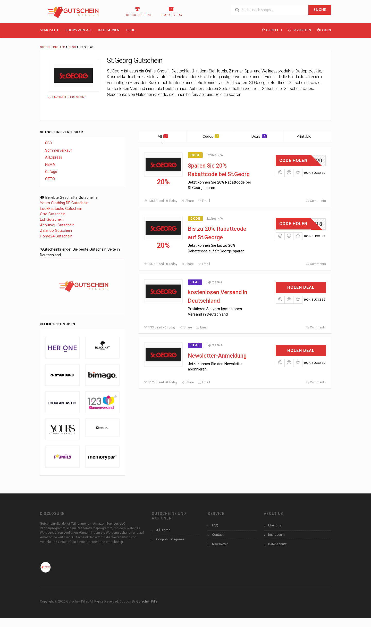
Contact (218, 535)
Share (187, 201)
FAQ (215, 525)
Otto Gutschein (52, 214)
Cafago (51, 172)
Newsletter (220, 544)
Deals (259, 136)
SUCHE (320, 9)
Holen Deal (301, 287)
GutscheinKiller (147, 601)
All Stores (163, 530)
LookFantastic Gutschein (61, 208)
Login (323, 29)
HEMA (50, 164)
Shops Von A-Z (78, 30)
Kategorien (109, 30)
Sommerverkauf (58, 150)
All (163, 136)
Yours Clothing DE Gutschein (64, 203)
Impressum (276, 535)
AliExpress (53, 157)
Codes (211, 136)
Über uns (274, 525)
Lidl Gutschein (52, 219)
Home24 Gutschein (56, 236)
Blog (131, 30)
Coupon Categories (170, 539)
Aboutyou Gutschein (57, 225)
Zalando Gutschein (56, 230)
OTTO (50, 179)
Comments (316, 201)
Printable (307, 136)
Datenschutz (277, 544)
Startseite (49, 30)
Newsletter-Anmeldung (217, 355)
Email (204, 201)
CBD (48, 143)
